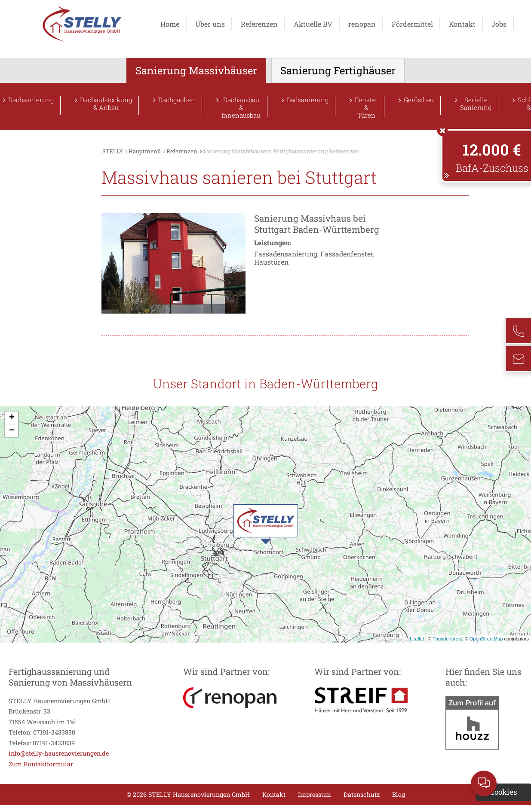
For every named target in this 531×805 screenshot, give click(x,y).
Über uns (210, 23)
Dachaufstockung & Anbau (106, 104)
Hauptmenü (145, 151)
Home (169, 23)
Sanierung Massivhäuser (196, 70)
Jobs (498, 23)
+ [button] (12, 418)
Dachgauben (176, 100)
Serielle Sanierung (475, 104)
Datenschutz (362, 794)
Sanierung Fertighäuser (338, 70)
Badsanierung (307, 100)
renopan (362, 23)
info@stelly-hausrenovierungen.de (59, 753)
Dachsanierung (31, 100)
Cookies (503, 792)
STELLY (112, 151)
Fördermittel (412, 23)
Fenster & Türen (366, 106)
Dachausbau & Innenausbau (241, 106)
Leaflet (417, 638)
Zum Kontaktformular (41, 764)
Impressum (314, 794)
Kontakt (462, 23)
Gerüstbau (419, 100)
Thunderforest (447, 638)
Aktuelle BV (313, 23)
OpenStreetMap (486, 638)
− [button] (12, 430)
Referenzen (259, 23)
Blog (398, 794)
